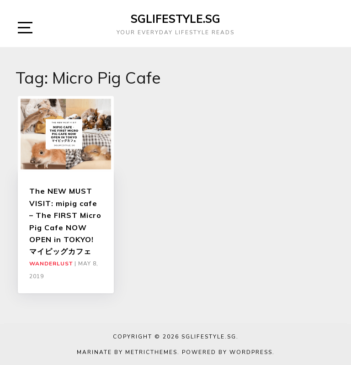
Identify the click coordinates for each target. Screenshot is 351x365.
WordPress (250, 352)
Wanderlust (51, 263)
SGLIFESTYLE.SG (175, 19)
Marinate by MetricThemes (127, 352)
